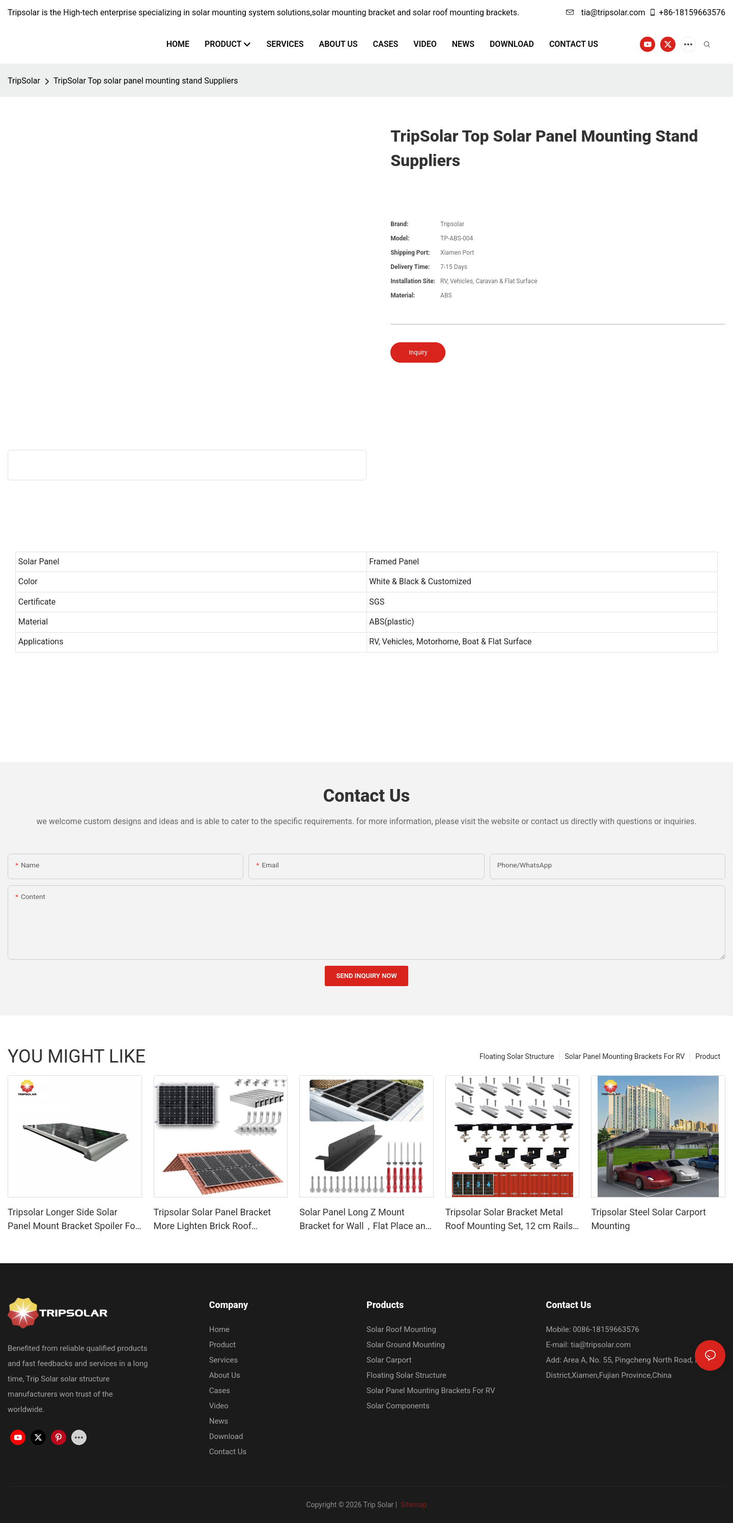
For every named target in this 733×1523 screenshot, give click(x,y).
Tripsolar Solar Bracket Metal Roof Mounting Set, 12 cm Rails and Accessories (509, 1220)
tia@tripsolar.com (605, 12)
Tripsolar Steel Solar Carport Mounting (648, 1219)
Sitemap (413, 1505)
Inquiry (418, 352)
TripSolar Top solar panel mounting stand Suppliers (145, 81)
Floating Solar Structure (517, 1056)
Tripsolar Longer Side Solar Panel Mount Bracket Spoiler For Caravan (73, 1220)
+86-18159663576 (687, 12)
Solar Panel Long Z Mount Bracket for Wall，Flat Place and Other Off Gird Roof (365, 1220)
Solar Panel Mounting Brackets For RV (625, 1056)
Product (707, 1056)
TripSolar (24, 81)
